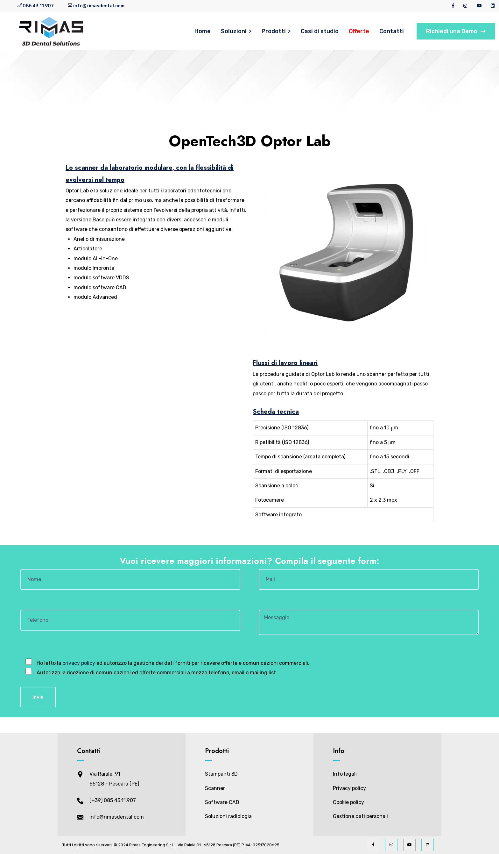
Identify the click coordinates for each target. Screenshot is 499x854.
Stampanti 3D (221, 774)
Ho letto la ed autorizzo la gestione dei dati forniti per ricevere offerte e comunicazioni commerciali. (172, 663)
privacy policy (78, 663)
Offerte (359, 31)
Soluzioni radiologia (228, 816)
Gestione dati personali (360, 816)
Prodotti (274, 31)
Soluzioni (234, 31)
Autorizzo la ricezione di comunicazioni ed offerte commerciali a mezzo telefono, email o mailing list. (156, 673)
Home (202, 31)
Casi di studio (320, 31)
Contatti (391, 31)
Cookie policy (348, 802)
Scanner (215, 788)
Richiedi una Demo (456, 31)
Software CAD (222, 802)
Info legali (345, 774)
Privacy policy (349, 788)
